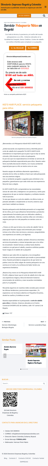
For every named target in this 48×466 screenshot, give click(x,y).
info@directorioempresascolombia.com (25, 434)
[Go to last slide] (4, 355)
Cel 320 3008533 (24, 15)
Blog (5, 458)
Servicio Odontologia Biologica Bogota (12, 324)
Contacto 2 (13, 458)
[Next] (43, 355)
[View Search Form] (44, 16)
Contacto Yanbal (38, 458)
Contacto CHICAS (24, 458)
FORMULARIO (21, 439)
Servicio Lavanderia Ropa (36, 323)
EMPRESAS (24, 462)
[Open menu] (45, 6)
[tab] (20, 369)
